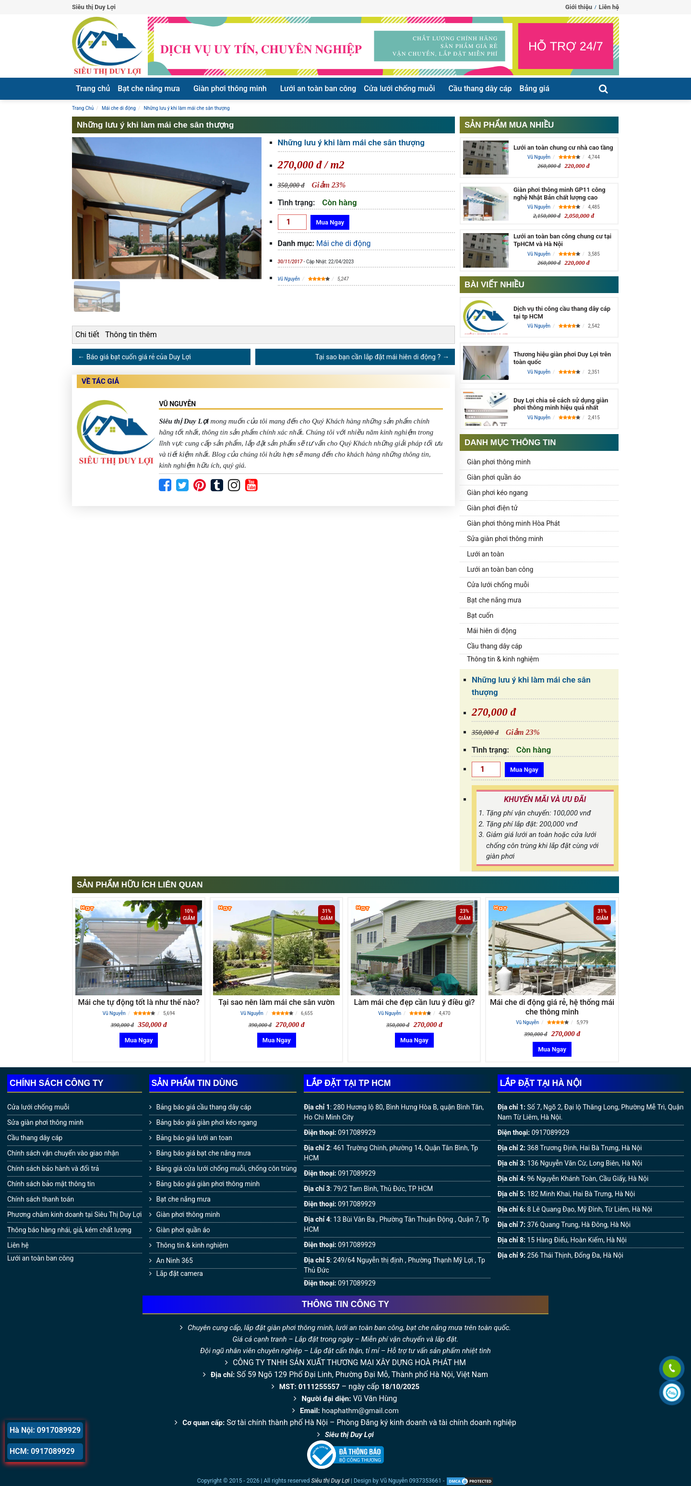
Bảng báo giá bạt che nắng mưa (203, 1153)
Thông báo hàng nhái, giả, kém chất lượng (69, 1230)
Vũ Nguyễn (289, 279)
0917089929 (357, 1132)
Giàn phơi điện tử (492, 508)
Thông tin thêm (131, 334)
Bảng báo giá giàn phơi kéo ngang (206, 1122)
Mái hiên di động (491, 631)
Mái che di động (343, 243)
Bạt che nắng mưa (149, 88)
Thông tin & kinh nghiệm (503, 659)
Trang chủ (93, 88)
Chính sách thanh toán (40, 1199)
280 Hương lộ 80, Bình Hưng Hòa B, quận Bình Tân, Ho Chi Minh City (394, 1112)
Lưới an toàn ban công (318, 88)
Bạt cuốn (480, 615)
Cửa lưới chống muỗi (399, 88)
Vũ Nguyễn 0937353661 (410, 1480)
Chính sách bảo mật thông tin (51, 1184)
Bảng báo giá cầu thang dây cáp (203, 1107)
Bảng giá (534, 88)
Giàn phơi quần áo (494, 477)
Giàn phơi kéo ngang (497, 492)
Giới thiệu (578, 7)
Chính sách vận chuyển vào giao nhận (63, 1153)
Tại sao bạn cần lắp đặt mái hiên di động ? (378, 357)
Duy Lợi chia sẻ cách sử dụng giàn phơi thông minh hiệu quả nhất (560, 404)
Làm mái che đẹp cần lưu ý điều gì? (414, 1002)
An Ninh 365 (174, 1260)
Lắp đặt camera (179, 1273)
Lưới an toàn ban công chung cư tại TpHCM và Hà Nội (562, 240)
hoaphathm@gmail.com (360, 1410)
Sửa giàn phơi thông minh (505, 539)
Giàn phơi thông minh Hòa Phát (513, 523)
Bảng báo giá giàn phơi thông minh (208, 1184)
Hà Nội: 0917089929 (45, 1430)
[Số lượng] (292, 222)
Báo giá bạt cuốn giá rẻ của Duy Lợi (138, 357)
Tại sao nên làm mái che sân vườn (276, 1002)
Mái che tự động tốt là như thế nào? (138, 1002)
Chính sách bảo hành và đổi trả (53, 1168)
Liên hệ (609, 7)
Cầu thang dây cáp (480, 88)
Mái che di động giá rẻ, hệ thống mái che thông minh (552, 1007)
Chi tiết (87, 334)
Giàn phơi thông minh (230, 88)
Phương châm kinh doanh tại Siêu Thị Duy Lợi (74, 1214)
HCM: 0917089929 (42, 1451)
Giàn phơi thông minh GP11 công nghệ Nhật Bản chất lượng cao (559, 193)
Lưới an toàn (485, 554)
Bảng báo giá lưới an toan (194, 1138)
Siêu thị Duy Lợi (349, 1434)
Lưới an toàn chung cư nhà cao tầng (563, 147)
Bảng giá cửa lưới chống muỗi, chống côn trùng (226, 1168)
